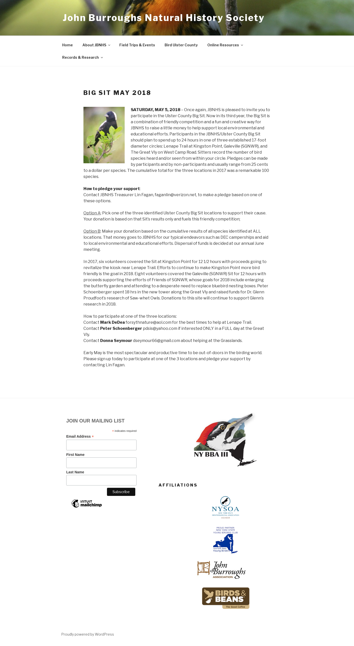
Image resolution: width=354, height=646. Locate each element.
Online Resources (225, 45)
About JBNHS (96, 45)
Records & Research (83, 57)
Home (67, 45)
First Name (75, 455)
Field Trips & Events (137, 45)
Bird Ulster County (181, 45)
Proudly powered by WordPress (87, 634)
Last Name (75, 472)
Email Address (80, 436)
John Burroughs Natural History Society (163, 17)
